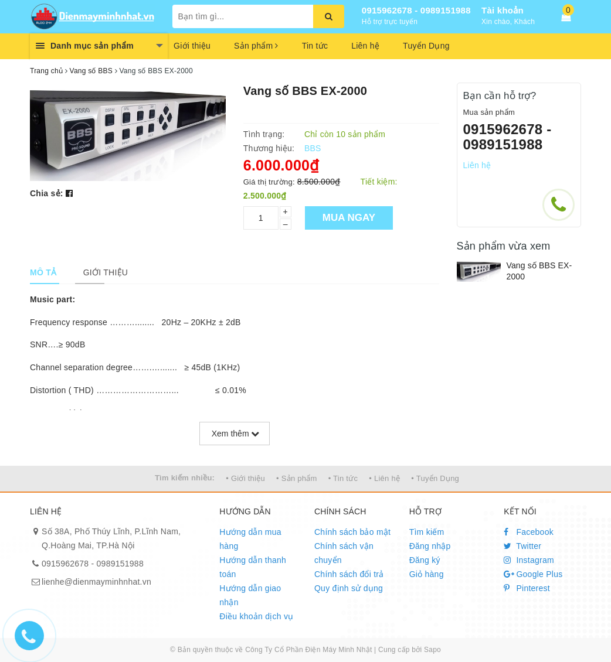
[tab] (43, 272)
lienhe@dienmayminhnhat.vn (96, 581)
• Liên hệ (384, 478)
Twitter (522, 546)
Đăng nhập (430, 546)
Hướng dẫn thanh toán (252, 567)
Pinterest (527, 588)
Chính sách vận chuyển (344, 553)
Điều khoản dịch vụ (256, 616)
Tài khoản (502, 10)
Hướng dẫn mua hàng (250, 539)
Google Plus (533, 574)
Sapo (432, 650)
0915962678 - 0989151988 (416, 10)
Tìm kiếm (426, 532)
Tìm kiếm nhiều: (185, 477)
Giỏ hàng (426, 574)
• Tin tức (343, 478)
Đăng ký (424, 560)
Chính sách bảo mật (352, 532)
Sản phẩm (256, 45)
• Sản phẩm (296, 478)
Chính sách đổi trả (349, 574)
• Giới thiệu (245, 478)
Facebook (529, 532)
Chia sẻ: (46, 193)
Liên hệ (365, 45)
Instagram (529, 560)
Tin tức (315, 45)
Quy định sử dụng (348, 588)
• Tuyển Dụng (435, 478)
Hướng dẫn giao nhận (250, 595)
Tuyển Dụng (426, 45)
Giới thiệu (192, 45)
